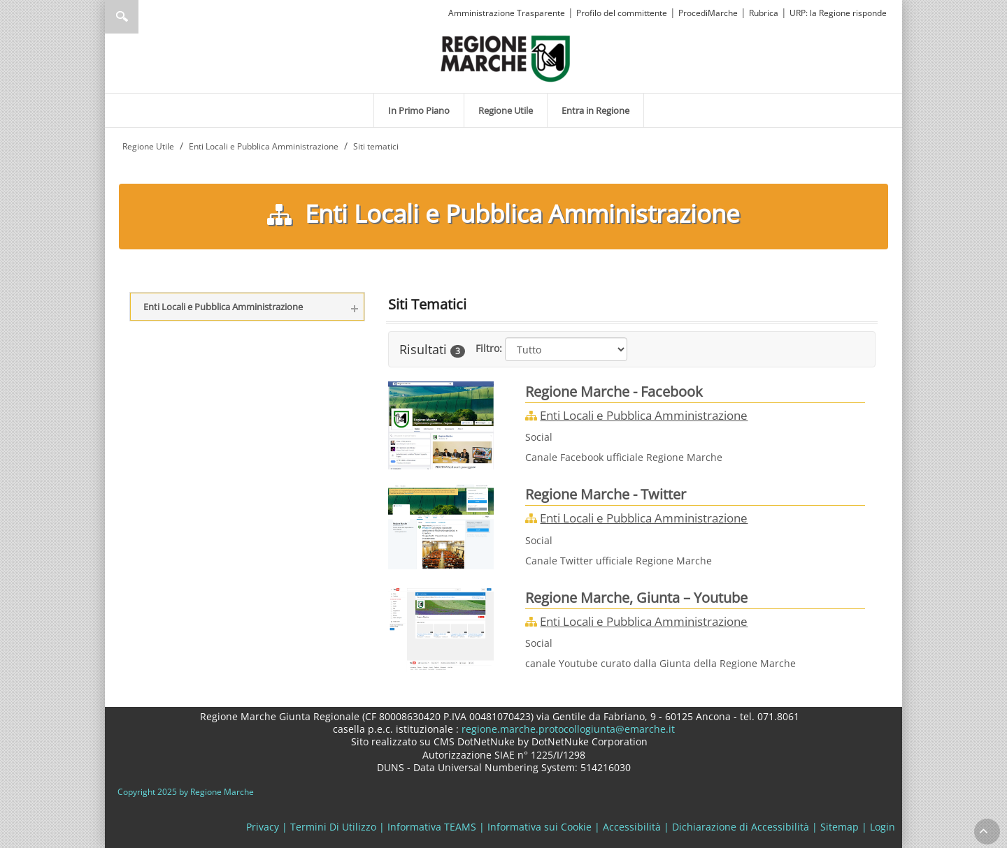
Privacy (262, 826)
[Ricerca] (148, 17)
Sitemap (839, 826)
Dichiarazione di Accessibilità (740, 826)
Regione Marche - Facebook (614, 391)
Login (882, 826)
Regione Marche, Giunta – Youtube (636, 597)
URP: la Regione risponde (838, 13)
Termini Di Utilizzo (333, 826)
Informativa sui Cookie (539, 826)
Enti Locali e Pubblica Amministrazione (644, 415)
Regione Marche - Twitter (605, 494)
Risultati (432, 349)
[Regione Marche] (506, 57)
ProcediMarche (708, 13)
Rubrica (763, 13)
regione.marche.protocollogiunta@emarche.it (567, 729)
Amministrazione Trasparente (506, 13)
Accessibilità (632, 826)
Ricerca (121, 17)
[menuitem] (418, 110)
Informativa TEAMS (431, 826)
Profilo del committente (621, 13)
